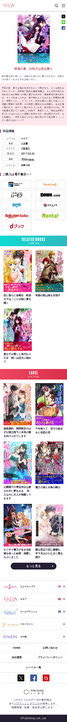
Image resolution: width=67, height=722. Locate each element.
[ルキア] (8, 5)
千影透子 (25, 148)
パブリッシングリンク (27, 703)
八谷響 (24, 143)
